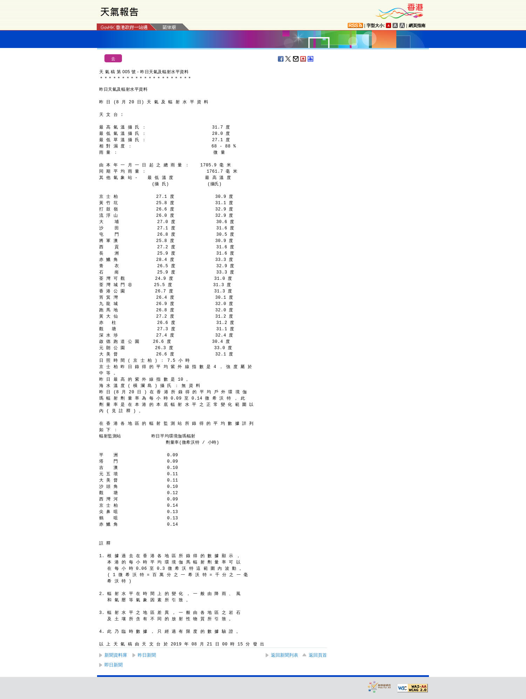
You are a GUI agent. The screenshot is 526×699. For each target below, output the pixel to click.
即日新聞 (113, 664)
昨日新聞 (147, 655)
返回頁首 (318, 655)
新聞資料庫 (115, 655)
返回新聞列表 (284, 655)
